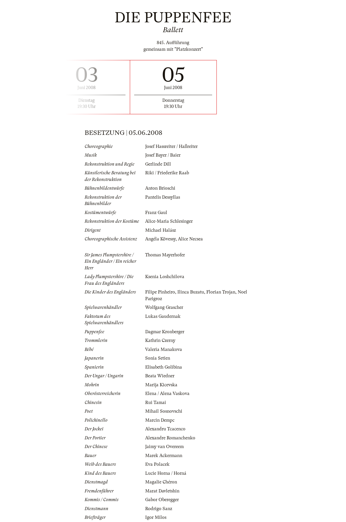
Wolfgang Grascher (164, 307)
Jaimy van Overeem (164, 446)
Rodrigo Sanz (158, 508)
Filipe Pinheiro (160, 292)
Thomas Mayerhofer (165, 255)
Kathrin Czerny (160, 340)
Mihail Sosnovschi (163, 411)
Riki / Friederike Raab (167, 172)
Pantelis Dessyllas (162, 197)
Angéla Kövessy (160, 239)
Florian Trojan (220, 292)
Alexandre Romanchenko (170, 438)
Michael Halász (160, 230)
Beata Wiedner (159, 375)
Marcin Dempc (159, 420)
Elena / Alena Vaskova (167, 393)
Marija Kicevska (161, 384)
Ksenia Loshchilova (164, 276)
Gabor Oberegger (162, 499)
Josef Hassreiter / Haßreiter (171, 146)
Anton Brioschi (160, 188)
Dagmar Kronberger (164, 331)
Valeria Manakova (163, 349)
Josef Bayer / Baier (163, 155)
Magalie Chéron (161, 482)
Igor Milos (155, 517)
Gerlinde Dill (158, 164)
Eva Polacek (157, 464)
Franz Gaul (156, 212)
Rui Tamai (155, 402)
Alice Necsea (190, 239)
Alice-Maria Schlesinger (169, 221)
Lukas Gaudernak (163, 316)
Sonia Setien (157, 358)
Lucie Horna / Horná (165, 473)
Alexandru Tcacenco (165, 429)
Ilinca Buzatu (190, 292)
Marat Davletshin (162, 491)
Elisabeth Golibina (163, 367)
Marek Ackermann (163, 455)
